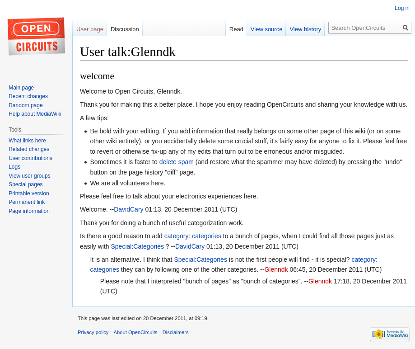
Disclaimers (176, 332)
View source (267, 29)
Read (236, 29)
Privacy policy (93, 332)
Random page (25, 105)
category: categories (192, 236)
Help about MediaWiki (35, 114)
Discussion (125, 29)
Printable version (29, 193)
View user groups (30, 176)
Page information (29, 211)
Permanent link (27, 202)
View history (305, 29)
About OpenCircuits (136, 332)
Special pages (25, 184)
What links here (27, 140)
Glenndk (276, 269)
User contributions (30, 158)
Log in (402, 8)
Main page (21, 88)
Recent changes (28, 96)
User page (89, 29)
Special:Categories (137, 246)
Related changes (29, 149)
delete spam (176, 161)
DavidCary (128, 209)
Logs (14, 167)
